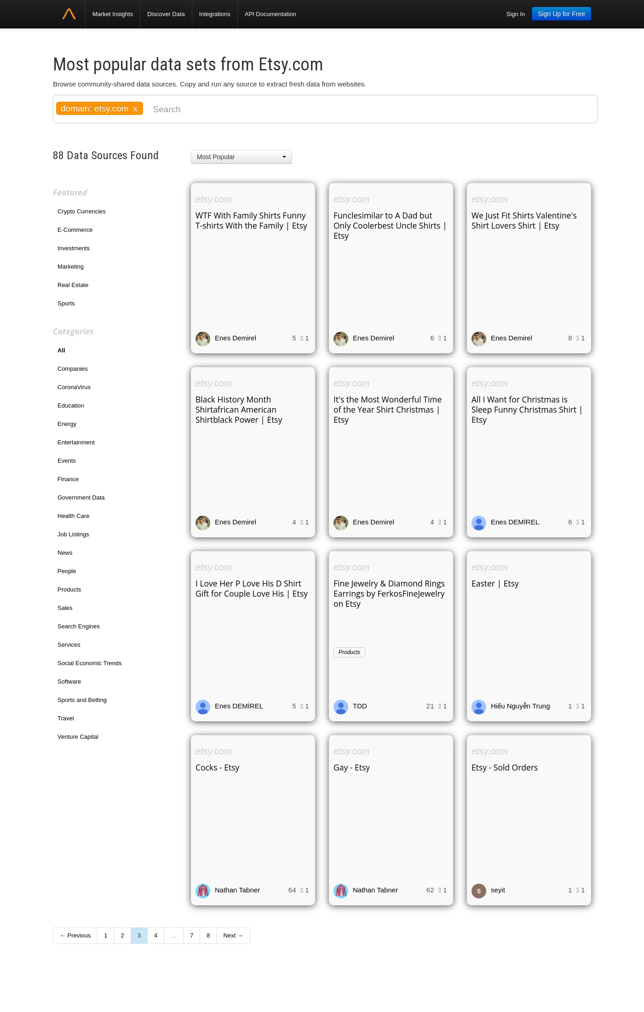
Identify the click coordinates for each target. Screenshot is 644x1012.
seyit (498, 890)
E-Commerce (75, 229)
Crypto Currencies (82, 211)
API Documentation (270, 14)
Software (69, 681)
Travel (66, 718)
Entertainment (76, 442)
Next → (233, 935)
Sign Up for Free (561, 13)
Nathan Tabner (237, 890)
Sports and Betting (82, 699)
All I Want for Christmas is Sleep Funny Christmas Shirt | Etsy (527, 409)
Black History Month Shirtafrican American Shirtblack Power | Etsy (239, 409)
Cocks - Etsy (217, 767)
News (65, 552)
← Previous (75, 935)
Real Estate (73, 285)
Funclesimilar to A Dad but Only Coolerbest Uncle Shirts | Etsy (390, 225)
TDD (360, 706)
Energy (67, 423)
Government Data (81, 497)
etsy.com (214, 199)
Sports (66, 303)
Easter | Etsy (495, 583)
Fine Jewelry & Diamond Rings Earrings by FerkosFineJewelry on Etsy (389, 593)
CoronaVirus (74, 387)
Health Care (73, 515)
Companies (73, 368)
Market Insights (112, 14)
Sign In (515, 14)
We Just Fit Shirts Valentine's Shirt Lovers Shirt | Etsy (524, 220)
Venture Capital (78, 736)
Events (67, 460)
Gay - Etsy (352, 767)
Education (71, 405)
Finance (68, 479)
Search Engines (79, 626)
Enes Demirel (235, 338)
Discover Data (166, 14)
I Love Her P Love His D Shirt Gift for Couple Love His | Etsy (252, 588)
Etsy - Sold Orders (505, 767)
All (61, 350)
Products (69, 589)
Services (69, 644)
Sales (65, 607)
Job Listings (73, 534)
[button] (241, 157)
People (67, 571)
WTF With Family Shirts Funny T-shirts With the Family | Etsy (251, 220)
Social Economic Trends (89, 663)
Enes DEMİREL (515, 522)
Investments (74, 248)
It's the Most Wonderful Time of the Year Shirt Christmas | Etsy (388, 409)
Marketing (71, 266)
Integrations (214, 14)
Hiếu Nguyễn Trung (520, 706)
